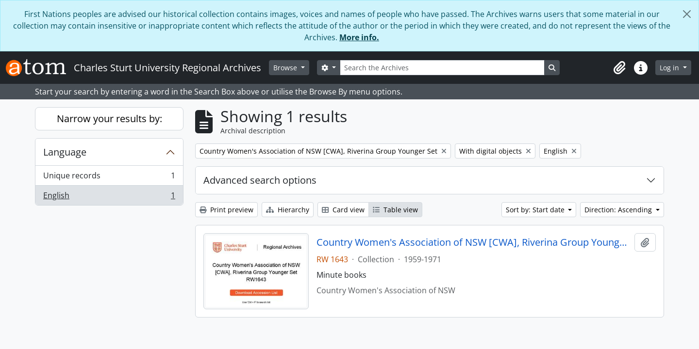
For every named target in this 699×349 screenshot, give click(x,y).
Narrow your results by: (109, 118)
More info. (359, 37)
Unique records (109, 178)
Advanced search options (259, 180)
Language (64, 152)
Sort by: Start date (536, 209)
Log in (670, 67)
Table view (395, 209)
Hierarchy (287, 209)
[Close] (687, 14)
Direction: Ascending (619, 209)
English (109, 197)
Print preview (226, 209)
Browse (286, 67)
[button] (619, 68)
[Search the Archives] (442, 67)
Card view (343, 209)
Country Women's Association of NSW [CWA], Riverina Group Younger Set (473, 242)
